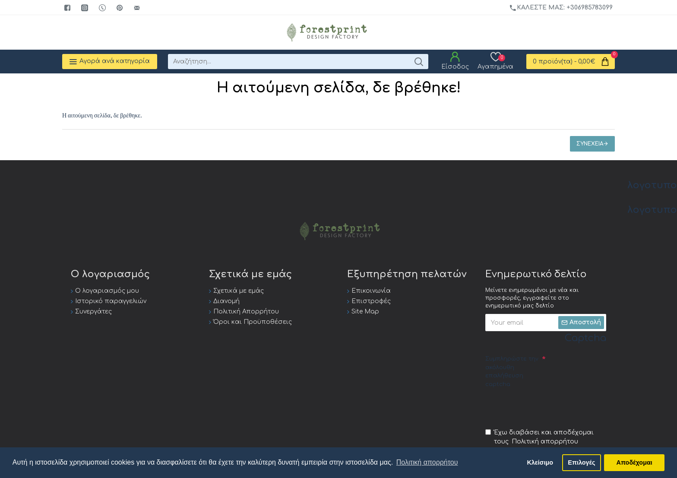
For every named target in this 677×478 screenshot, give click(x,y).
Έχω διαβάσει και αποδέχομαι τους (539, 437)
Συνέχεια (589, 144)
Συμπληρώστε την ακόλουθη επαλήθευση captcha (511, 371)
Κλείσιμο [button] (540, 462)
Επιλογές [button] (581, 462)
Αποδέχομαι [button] (634, 462)
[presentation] (551, 407)
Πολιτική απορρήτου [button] (427, 462)
